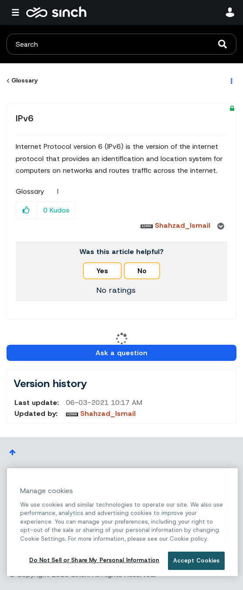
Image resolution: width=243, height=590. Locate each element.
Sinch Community (56, 12)
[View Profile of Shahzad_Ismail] (182, 225)
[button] (26, 210)
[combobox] (121, 44)
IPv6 (25, 118)
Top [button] (12, 452)
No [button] (142, 270)
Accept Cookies (196, 560)
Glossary (24, 80)
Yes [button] (102, 270)
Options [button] (230, 81)
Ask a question (121, 352)
